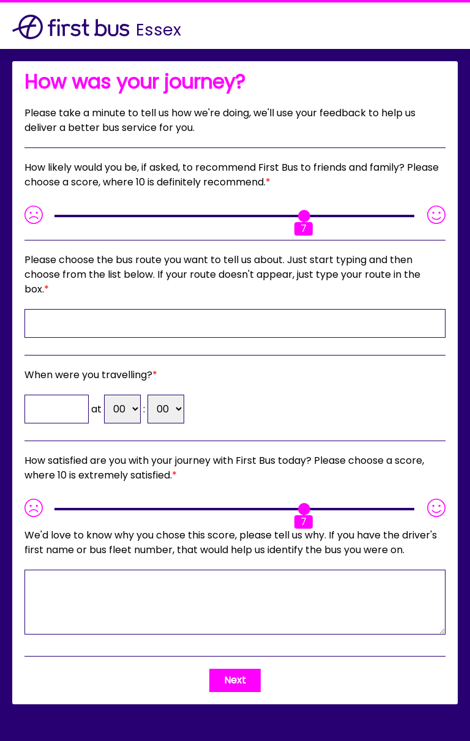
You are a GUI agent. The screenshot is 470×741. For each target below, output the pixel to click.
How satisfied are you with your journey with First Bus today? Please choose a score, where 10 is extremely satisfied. (224, 467)
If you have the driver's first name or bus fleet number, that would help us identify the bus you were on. (230, 542)
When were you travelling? (88, 375)
